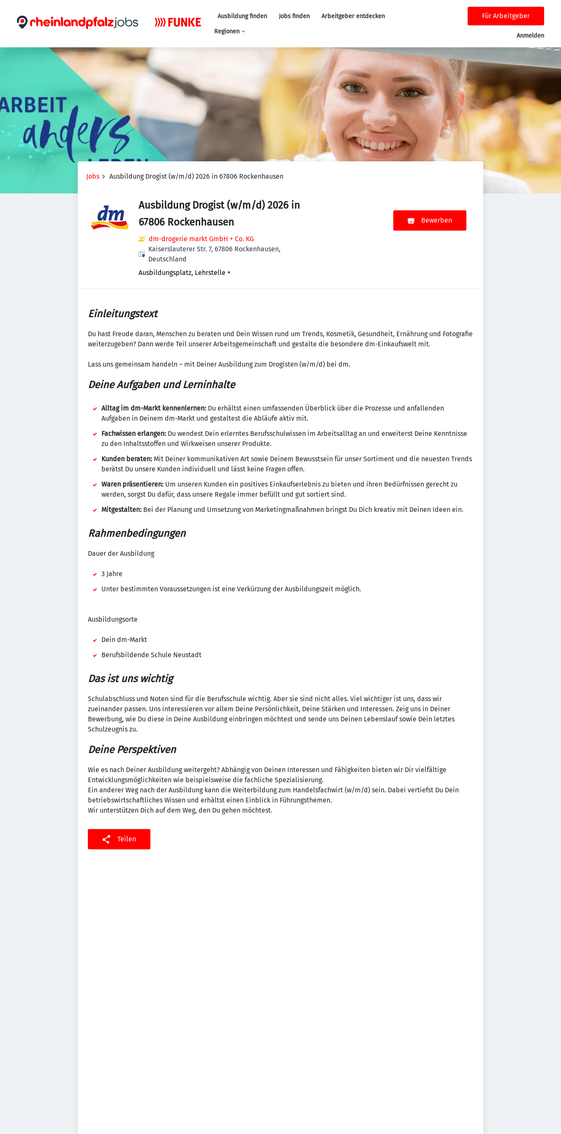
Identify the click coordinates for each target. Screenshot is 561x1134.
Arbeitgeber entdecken (353, 16)
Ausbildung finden (242, 16)
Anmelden (530, 35)
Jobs (92, 176)
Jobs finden (294, 16)
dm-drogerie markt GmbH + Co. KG (201, 239)
